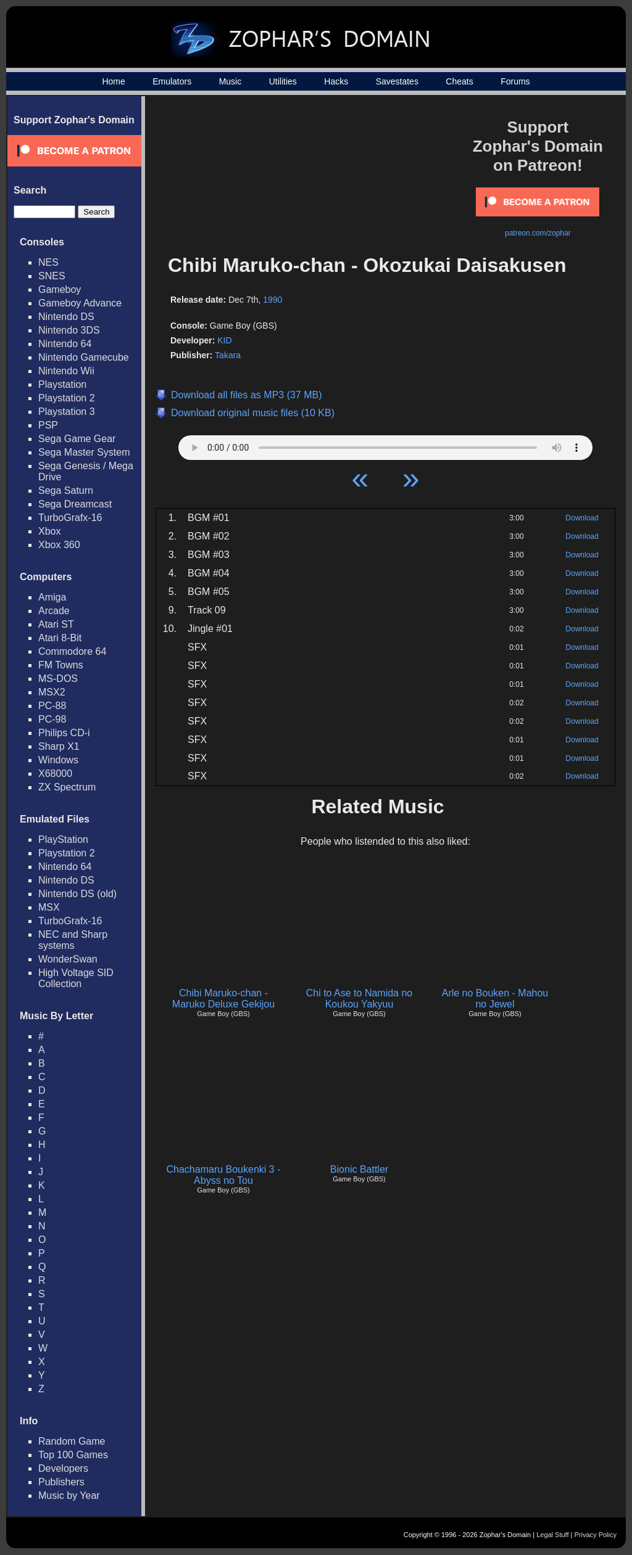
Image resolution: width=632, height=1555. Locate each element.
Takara (228, 355)
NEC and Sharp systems (72, 940)
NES (48, 262)
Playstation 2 (66, 398)
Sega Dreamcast (75, 504)
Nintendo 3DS (69, 330)
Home (113, 81)
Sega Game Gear (76, 438)
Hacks (336, 81)
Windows (58, 760)
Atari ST (56, 624)
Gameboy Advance (80, 303)
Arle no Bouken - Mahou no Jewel (495, 998)
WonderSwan (68, 959)
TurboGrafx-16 (70, 517)
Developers (63, 1468)
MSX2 (51, 692)
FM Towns (60, 665)
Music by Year (69, 1495)
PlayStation (63, 839)
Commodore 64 (72, 651)
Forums (515, 81)
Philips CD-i (64, 733)
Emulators (171, 81)
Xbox (49, 531)
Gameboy (59, 289)
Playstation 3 (66, 411)
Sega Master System (84, 452)
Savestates (397, 81)
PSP (48, 425)
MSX (49, 907)
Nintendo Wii (66, 371)
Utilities (283, 81)
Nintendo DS (66, 316)
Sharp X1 (59, 746)
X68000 (55, 773)
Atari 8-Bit (59, 638)
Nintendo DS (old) (77, 893)
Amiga (52, 597)
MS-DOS (58, 678)
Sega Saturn (65, 490)
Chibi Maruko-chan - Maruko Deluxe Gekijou (223, 998)
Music (230, 81)
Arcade (54, 610)
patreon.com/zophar (538, 233)
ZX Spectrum (67, 787)
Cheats (459, 81)
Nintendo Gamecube (83, 357)
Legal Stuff (552, 1534)
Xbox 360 (59, 545)
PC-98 (52, 719)
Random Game (72, 1441)
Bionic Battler (359, 1169)
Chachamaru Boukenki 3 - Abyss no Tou (224, 1175)
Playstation (62, 384)
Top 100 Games (73, 1455)
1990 (272, 300)
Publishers (61, 1482)
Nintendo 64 (64, 343)
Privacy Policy (596, 1534)
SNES (51, 276)
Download (581, 518)
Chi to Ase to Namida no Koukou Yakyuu (359, 998)
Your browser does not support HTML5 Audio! (385, 444)
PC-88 (52, 705)
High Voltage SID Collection (76, 978)
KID (224, 340)
